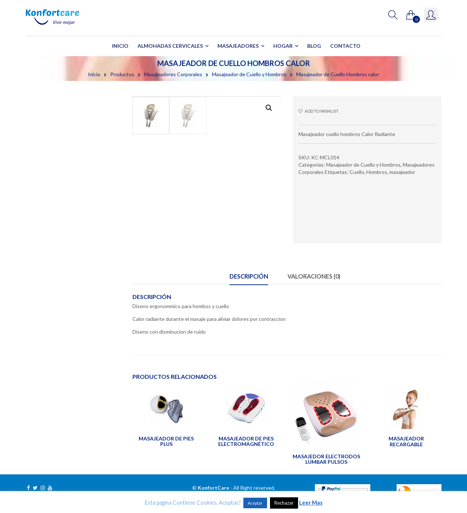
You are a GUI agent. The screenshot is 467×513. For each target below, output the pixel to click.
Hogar (283, 46)
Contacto (345, 46)
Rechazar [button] (284, 503)
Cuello (357, 172)
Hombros (376, 172)
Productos (122, 74)
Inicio (120, 46)
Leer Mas (311, 502)
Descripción (248, 276)
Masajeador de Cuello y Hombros (249, 74)
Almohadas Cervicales (170, 46)
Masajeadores (238, 46)
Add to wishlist (318, 111)
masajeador (402, 172)
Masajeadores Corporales (173, 74)
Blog (314, 46)
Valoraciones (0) (313, 276)
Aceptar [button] (255, 503)
